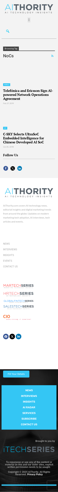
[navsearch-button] (7, 31)
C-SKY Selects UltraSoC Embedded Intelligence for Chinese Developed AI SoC (23, 138)
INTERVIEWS (29, 396)
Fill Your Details (16, 374)
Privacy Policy (35, 474)
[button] (29, 19)
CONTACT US (29, 424)
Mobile (6, 84)
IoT (5, 128)
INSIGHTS (29, 401)
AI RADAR (29, 407)
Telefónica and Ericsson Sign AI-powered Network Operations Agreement (28, 94)
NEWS (29, 390)
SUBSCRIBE (29, 418)
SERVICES (29, 413)
